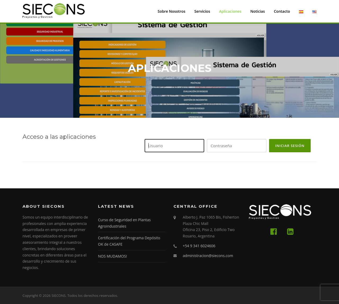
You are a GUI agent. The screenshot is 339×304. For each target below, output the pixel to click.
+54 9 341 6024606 (199, 245)
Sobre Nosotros (171, 11)
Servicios (202, 11)
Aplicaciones (230, 11)
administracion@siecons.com (208, 255)
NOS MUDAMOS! (112, 256)
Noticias (257, 11)
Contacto (282, 11)
